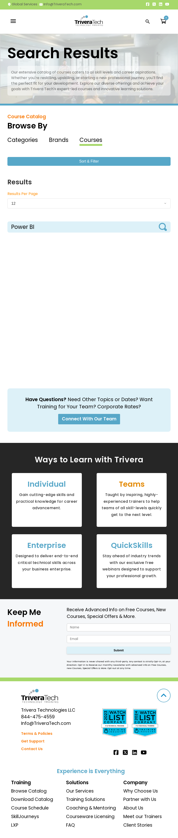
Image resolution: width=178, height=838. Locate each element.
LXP (14, 825)
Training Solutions (85, 799)
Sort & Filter (89, 161)
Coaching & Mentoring (91, 808)
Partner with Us (139, 799)
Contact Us (32, 749)
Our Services (80, 791)
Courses (90, 140)
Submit (119, 650)
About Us (133, 808)
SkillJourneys (25, 816)
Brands (58, 140)
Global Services (22, 4)
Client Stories (137, 825)
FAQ (70, 825)
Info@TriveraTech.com (60, 4)
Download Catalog (32, 799)
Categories (22, 140)
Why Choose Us (140, 791)
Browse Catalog (29, 791)
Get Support (32, 741)
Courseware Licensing (90, 816)
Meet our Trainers (142, 816)
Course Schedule (30, 808)
